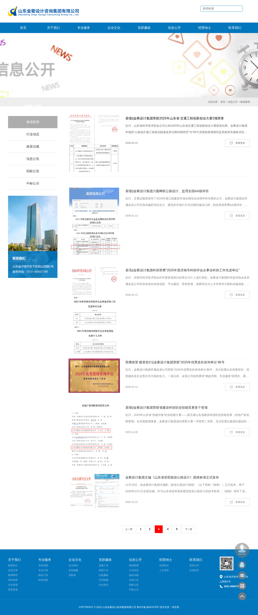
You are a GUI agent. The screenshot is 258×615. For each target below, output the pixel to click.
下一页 (188, 529)
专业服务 (83, 27)
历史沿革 (13, 570)
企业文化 (113, 27)
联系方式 (194, 565)
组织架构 (13, 580)
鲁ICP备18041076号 (148, 607)
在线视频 (73, 570)
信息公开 (174, 27)
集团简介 (13, 565)
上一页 (128, 529)
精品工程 (43, 575)
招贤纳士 (204, 27)
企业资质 (13, 584)
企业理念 (73, 565)
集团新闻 (245, 101)
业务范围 (43, 565)
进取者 (72, 575)
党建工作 (103, 565)
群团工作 (103, 570)
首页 (23, 27)
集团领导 (13, 575)
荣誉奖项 (13, 589)
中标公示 (32, 183)
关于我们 (53, 27)
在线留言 (194, 570)
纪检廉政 (103, 575)
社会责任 (103, 584)
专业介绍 (43, 570)
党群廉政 (144, 27)
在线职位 (164, 565)
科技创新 (43, 580)
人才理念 (164, 570)
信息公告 (32, 158)
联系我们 (234, 27)
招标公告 (32, 171)
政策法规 (32, 146)
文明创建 (103, 580)
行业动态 (32, 134)
